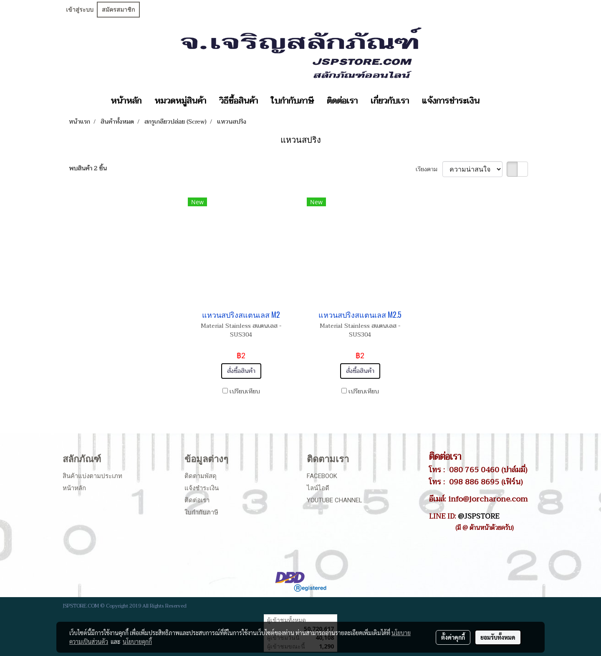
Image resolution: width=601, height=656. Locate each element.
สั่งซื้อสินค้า (241, 371)
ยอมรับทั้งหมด (497, 637)
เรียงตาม (429, 169)
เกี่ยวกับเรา (390, 101)
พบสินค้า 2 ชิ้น (88, 168)
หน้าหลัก (126, 101)
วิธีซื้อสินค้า (238, 101)
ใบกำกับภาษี (292, 101)
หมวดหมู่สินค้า (180, 101)
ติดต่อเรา (342, 101)
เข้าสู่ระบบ (79, 9)
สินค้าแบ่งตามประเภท (92, 476)
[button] (493, 101)
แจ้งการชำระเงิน (451, 101)
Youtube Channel (334, 500)
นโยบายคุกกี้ (137, 641)
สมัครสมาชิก (118, 9)
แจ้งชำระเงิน (201, 488)
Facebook (322, 476)
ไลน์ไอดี (318, 488)
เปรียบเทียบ (245, 391)
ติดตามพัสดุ (200, 476)
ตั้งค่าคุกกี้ (453, 637)
